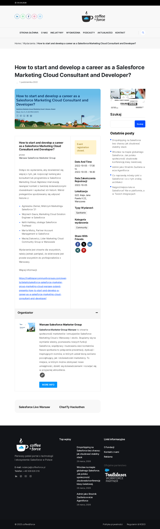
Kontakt (120, 33)
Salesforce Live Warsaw (34, 407)
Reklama (108, 456)
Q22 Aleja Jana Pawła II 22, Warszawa (82, 198)
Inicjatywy (56, 33)
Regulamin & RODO (136, 524)
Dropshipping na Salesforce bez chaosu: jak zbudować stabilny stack (126, 143)
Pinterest (83, 250)
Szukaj (115, 114)
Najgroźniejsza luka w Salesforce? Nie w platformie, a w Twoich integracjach (128, 190)
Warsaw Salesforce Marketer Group (37, 158)
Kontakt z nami (111, 452)
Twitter (83, 244)
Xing (77, 250)
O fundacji (109, 447)
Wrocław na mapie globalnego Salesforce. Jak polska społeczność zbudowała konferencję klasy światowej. (128, 157)
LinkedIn (89, 244)
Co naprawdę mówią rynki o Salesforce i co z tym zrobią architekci (126, 179)
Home (18, 43)
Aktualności (105, 33)
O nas (44, 33)
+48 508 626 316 (31, 471)
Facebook (77, 244)
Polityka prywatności (113, 524)
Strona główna (29, 33)
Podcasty (89, 33)
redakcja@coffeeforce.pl (33, 467)
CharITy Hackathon (72, 407)
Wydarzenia (73, 33)
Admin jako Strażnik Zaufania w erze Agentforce (128, 169)
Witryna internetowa (42, 375)
